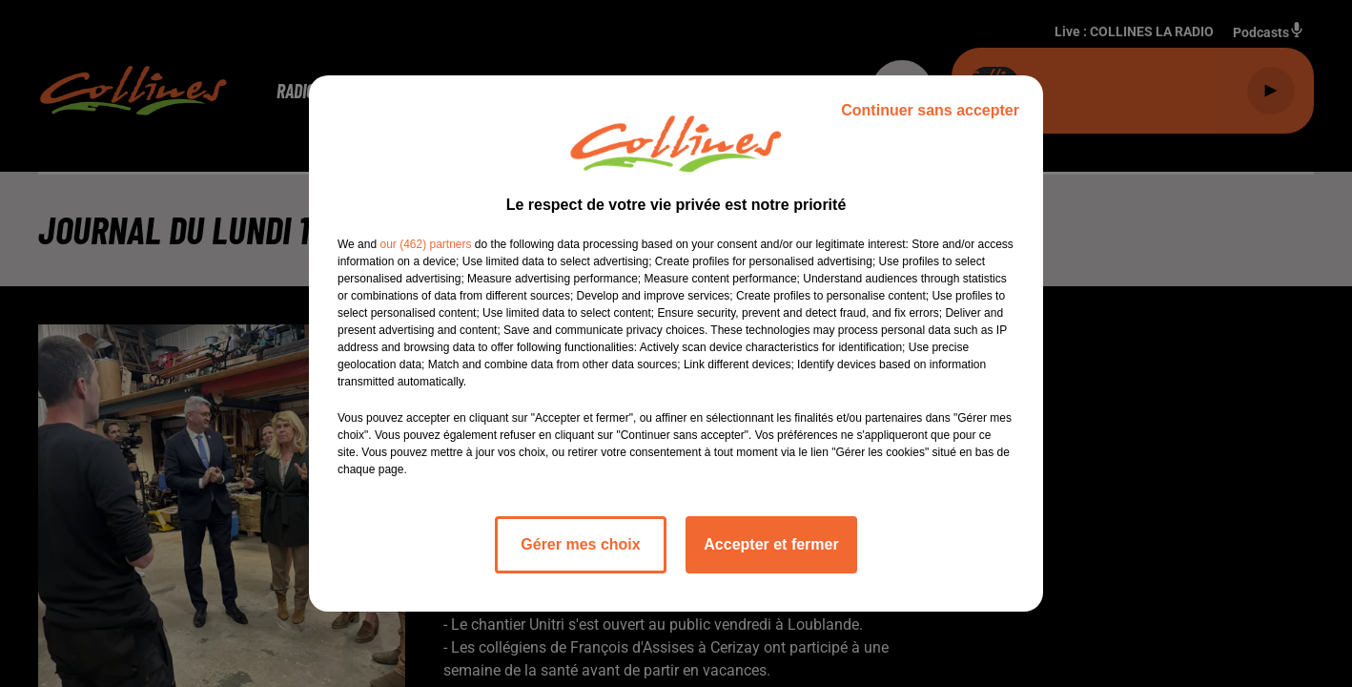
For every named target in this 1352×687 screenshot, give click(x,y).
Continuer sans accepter (930, 110)
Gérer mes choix (580, 544)
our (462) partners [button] (425, 244)
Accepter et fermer (771, 544)
